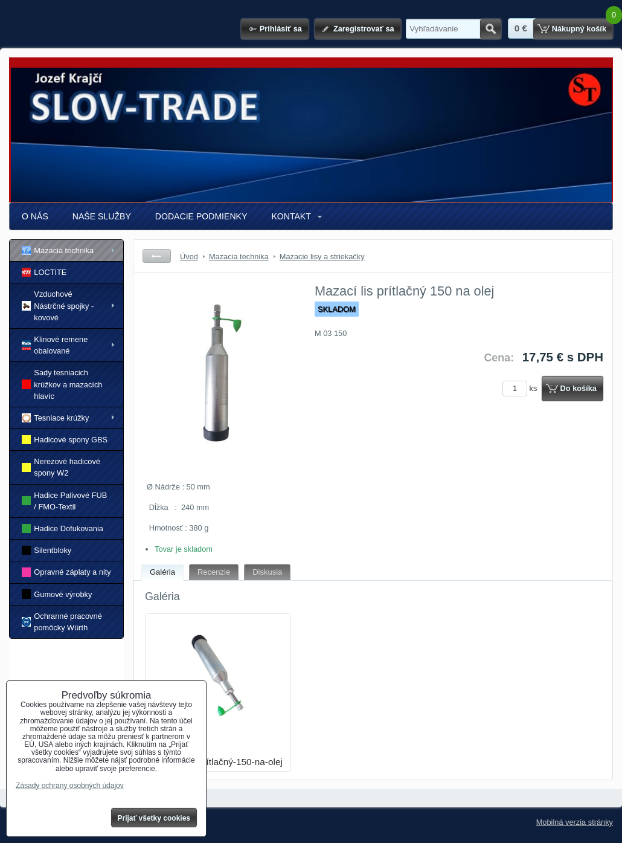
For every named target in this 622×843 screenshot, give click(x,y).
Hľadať (490, 29)
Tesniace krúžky (55, 417)
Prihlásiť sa (281, 28)
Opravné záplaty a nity (66, 572)
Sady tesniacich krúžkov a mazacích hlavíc (62, 384)
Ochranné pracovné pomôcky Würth (62, 622)
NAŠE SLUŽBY (101, 216)
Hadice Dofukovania (62, 528)
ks (521, 388)
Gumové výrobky (57, 593)
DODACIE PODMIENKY (201, 216)
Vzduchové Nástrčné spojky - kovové (58, 305)
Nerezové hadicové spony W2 (61, 467)
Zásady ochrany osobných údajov (70, 785)
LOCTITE (44, 272)
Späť (157, 256)
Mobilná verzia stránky (574, 822)
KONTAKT (290, 216)
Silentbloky (46, 550)
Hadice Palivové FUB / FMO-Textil (64, 501)
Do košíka (578, 388)
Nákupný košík (579, 28)
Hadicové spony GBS (64, 439)
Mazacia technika (58, 250)
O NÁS (35, 216)
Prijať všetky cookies (154, 818)
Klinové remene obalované (55, 345)
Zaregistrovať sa (363, 28)
